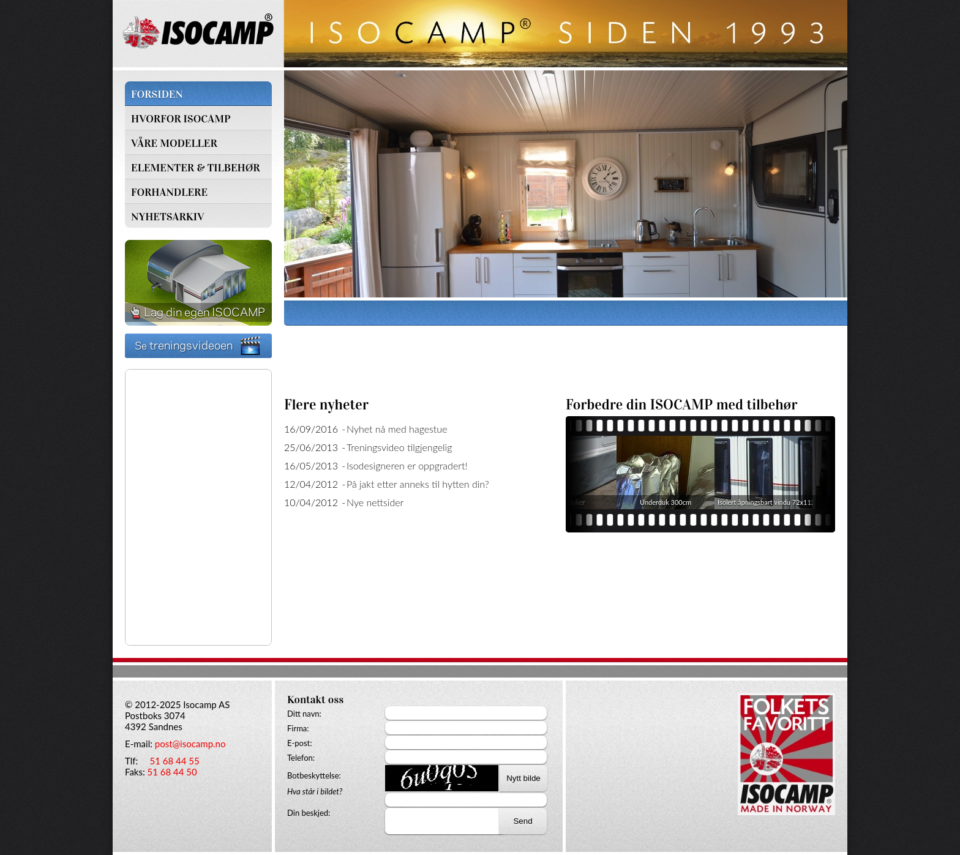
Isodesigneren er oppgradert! (407, 465)
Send (522, 821)
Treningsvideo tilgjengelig (399, 447)
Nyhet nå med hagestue (397, 429)
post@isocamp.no (190, 743)
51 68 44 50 (172, 771)
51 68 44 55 (174, 760)
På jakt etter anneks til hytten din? (418, 484)
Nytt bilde (523, 778)
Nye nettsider (375, 502)
